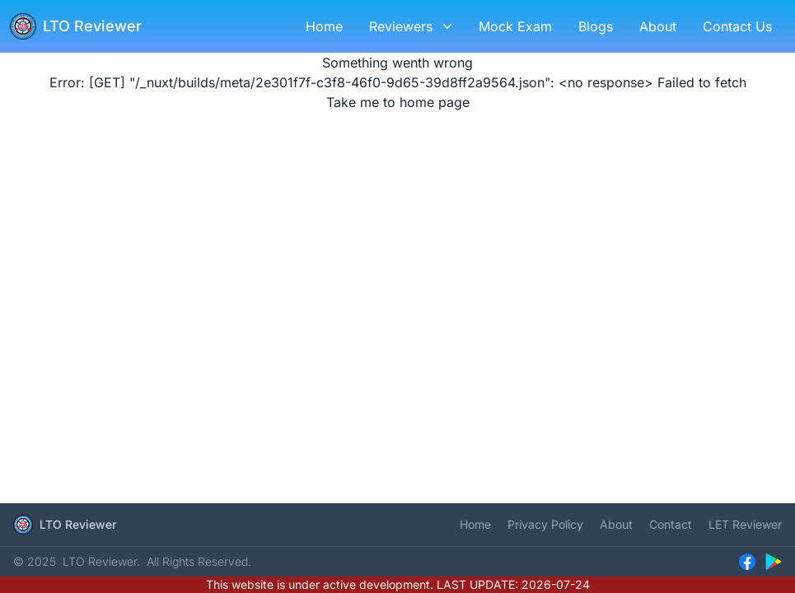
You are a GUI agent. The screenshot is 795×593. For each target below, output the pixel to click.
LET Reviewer (745, 524)
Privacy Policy (545, 524)
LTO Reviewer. (101, 561)
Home (475, 524)
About (616, 524)
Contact (670, 524)
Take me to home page (398, 102)
